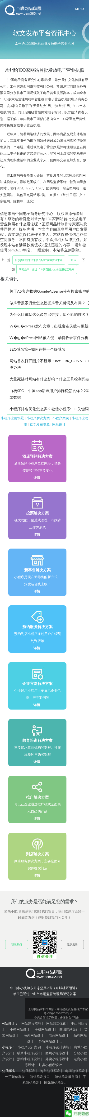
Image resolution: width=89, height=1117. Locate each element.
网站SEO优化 (56, 1023)
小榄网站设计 (20, 1029)
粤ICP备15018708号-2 (58, 1013)
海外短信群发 (50, 1071)
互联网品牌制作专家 (41, 1009)
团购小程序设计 (57, 1053)
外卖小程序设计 (57, 1059)
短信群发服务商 (66, 1077)
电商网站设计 (59, 1035)
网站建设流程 (31, 1023)
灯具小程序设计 (50, 1065)
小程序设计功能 (57, 1047)
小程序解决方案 (38, 418)
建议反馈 (72, 944)
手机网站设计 (45, 1029)
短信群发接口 (40, 1077)
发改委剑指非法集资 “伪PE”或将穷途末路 (38, 260)
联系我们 (16, 944)
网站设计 (59, 424)
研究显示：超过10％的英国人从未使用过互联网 (46, 269)
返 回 (73, 260)
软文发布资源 (40, 424)
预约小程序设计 (28, 1059)
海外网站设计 (34, 1035)
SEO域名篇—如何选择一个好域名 (37, 349)
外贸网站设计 (49, 1041)
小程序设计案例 (29, 1047)
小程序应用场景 (12, 418)
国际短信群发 (54, 1083)
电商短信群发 (75, 1071)
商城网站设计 (69, 1029)
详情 (36, 477)
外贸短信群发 (15, 1077)
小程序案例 (60, 418)
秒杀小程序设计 (28, 1053)
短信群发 (28, 1071)
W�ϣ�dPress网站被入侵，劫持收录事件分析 (48, 337)
